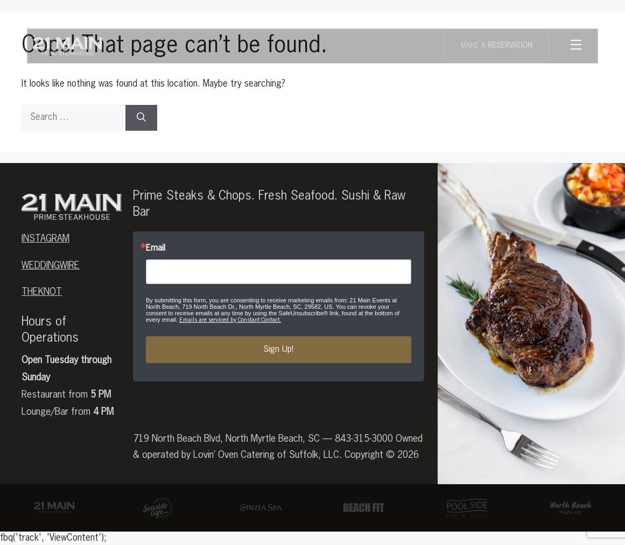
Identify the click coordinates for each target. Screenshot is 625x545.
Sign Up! (278, 349)
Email (155, 248)
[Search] (141, 118)
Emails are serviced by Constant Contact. (230, 320)
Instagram (45, 239)
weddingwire (51, 266)
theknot (42, 292)
